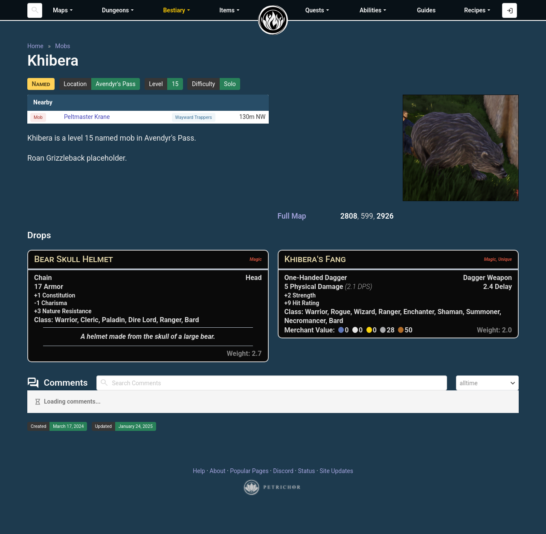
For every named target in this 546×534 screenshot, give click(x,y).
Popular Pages (249, 471)
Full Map (292, 216)
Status (306, 471)
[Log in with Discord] (509, 10)
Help (199, 471)
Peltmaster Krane (87, 116)
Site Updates (336, 471)
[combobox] (487, 382)
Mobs (62, 46)
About (217, 471)
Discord (283, 471)
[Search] (34, 10)
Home (35, 46)
